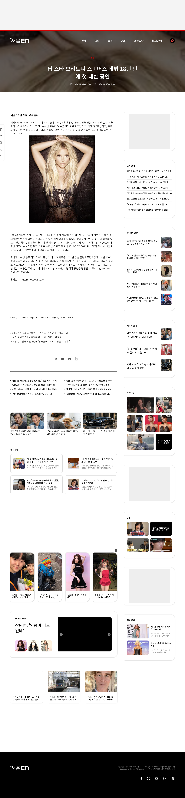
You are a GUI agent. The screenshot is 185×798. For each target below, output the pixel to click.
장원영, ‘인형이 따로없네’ (32, 628)
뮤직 (110, 41)
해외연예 (157, 41)
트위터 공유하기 (56, 359)
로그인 (172, 766)
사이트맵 (166, 766)
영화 (123, 41)
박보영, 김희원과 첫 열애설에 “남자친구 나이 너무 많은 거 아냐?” (40, 341)
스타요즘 (139, 41)
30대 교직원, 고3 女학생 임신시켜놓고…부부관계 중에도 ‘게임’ (39, 332)
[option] (85, 634)
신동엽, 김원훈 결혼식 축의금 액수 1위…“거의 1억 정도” (36, 337)
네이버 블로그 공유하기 (69, 359)
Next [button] (109, 634)
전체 (84, 41)
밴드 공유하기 (76, 359)
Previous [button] (61, 634)
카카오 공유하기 (62, 359)
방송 (97, 41)
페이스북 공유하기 (50, 359)
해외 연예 (131, 619)
